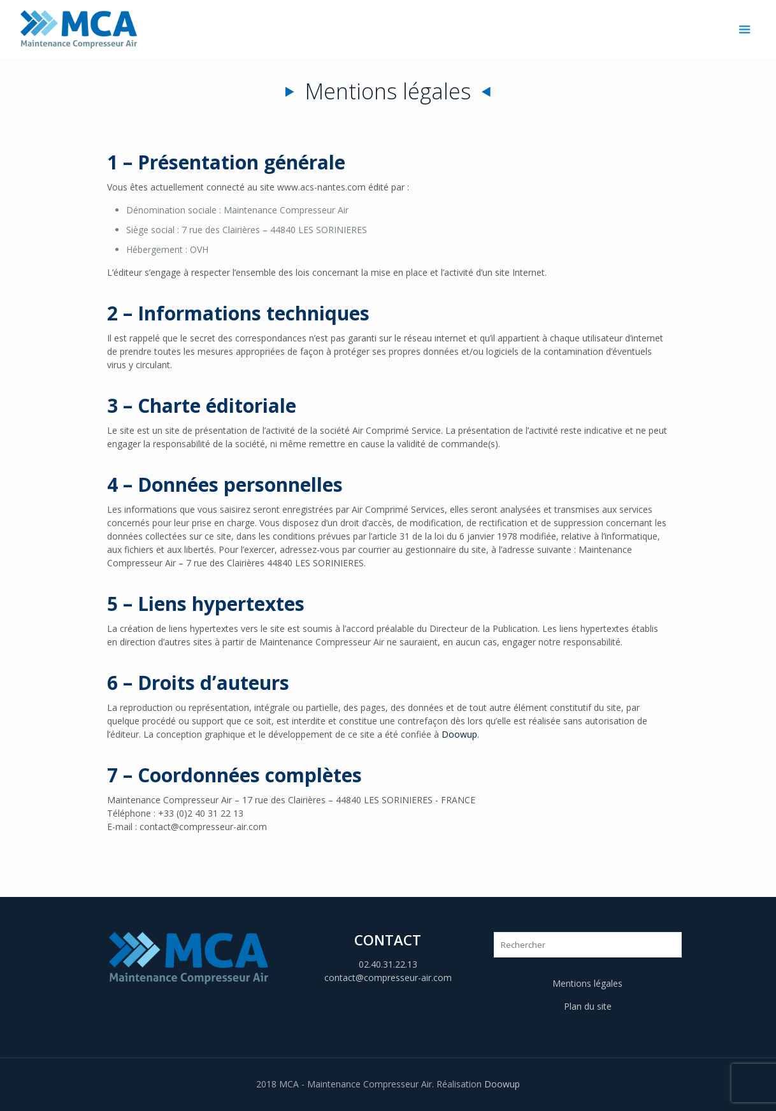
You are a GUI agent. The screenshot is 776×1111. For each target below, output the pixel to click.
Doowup (459, 734)
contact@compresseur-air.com (388, 977)
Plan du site (588, 1006)
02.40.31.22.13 (388, 964)
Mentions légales (587, 983)
